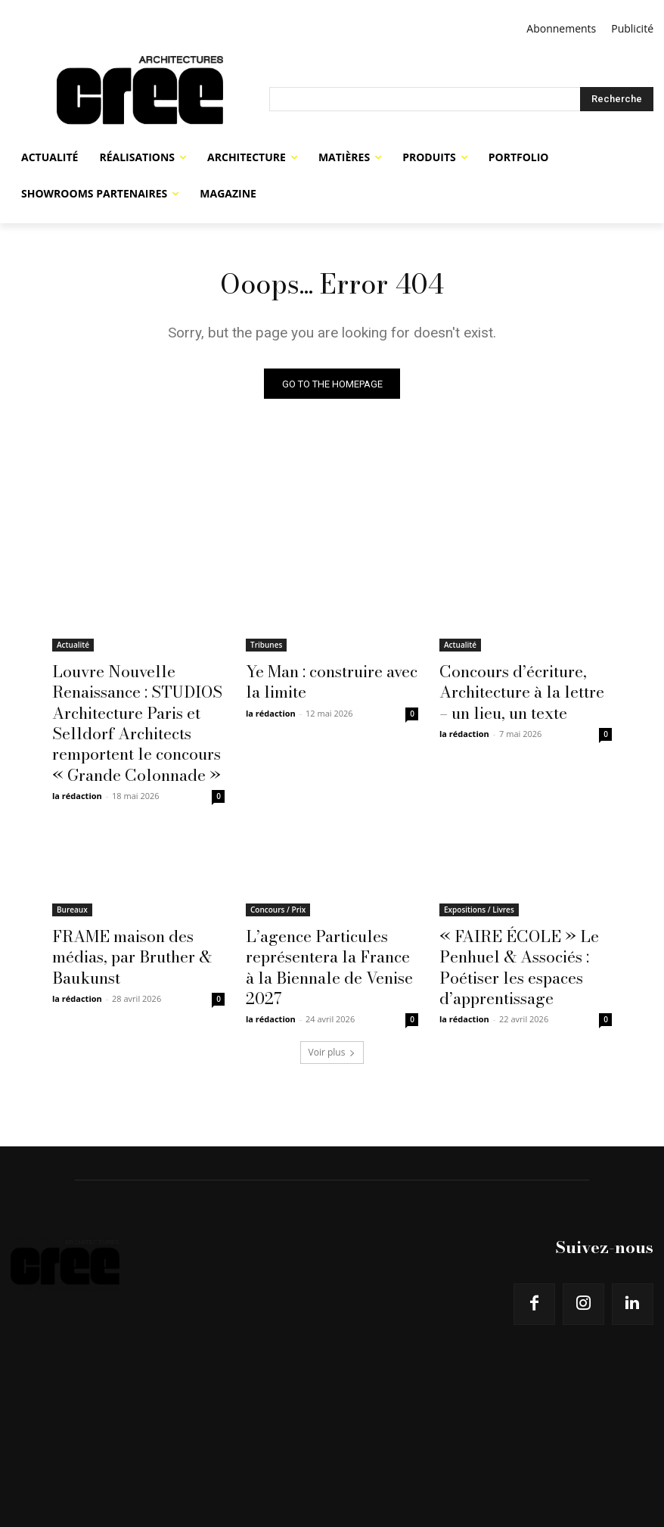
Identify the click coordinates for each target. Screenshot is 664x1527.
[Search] (616, 99)
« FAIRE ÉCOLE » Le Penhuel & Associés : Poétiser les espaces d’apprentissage (504, 938)
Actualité (73, 647)
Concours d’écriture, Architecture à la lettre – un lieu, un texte (522, 688)
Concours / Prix (278, 888)
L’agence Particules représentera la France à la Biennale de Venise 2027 (327, 929)
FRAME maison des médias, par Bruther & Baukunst (135, 921)
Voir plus (332, 1015)
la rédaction (77, 774)
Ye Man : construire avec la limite (325, 680)
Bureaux (72, 888)
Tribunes (266, 647)
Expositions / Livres (479, 888)
